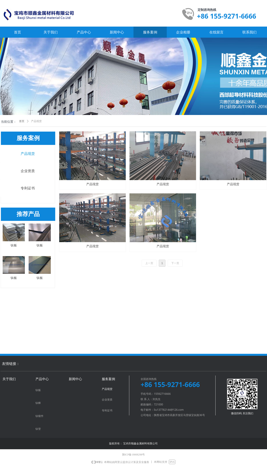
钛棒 (38, 403)
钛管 (38, 428)
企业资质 (28, 171)
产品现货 (28, 154)
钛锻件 (39, 416)
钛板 (38, 390)
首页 (21, 121)
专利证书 (28, 188)
